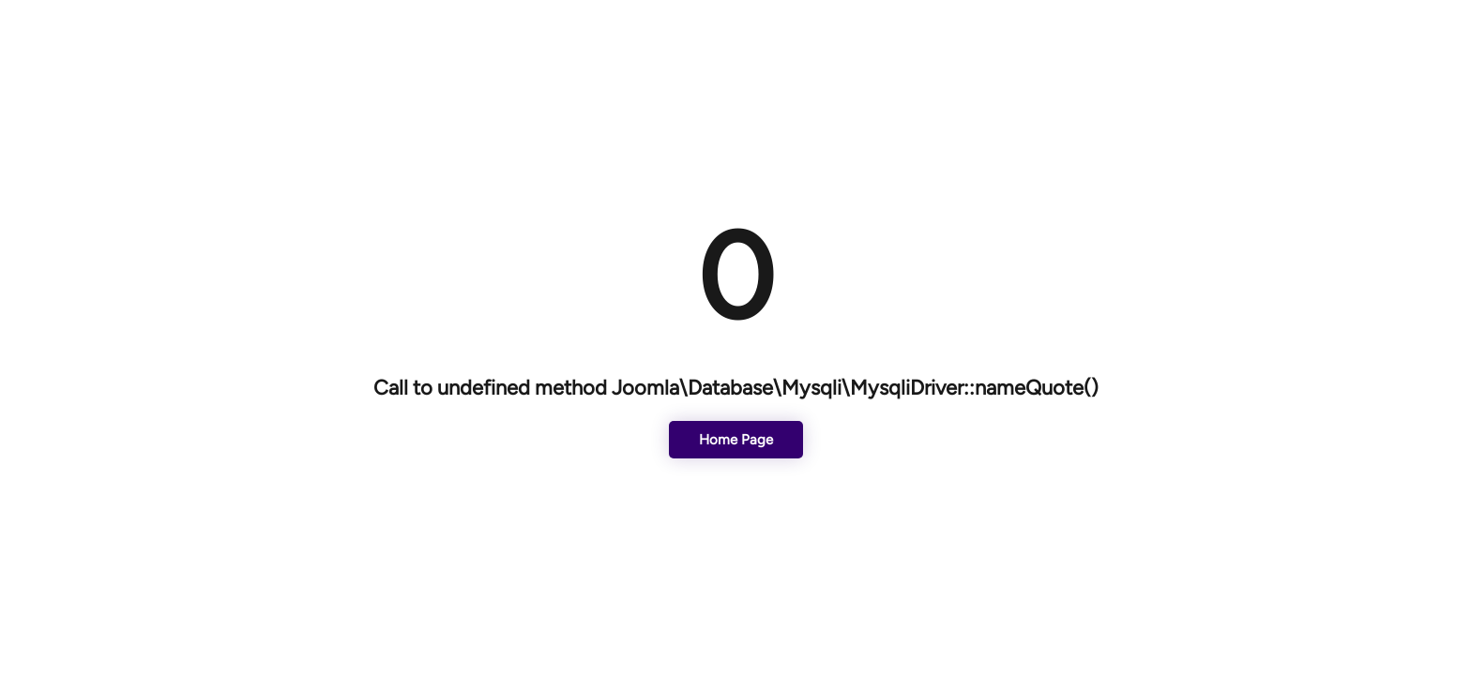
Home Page (736, 439)
